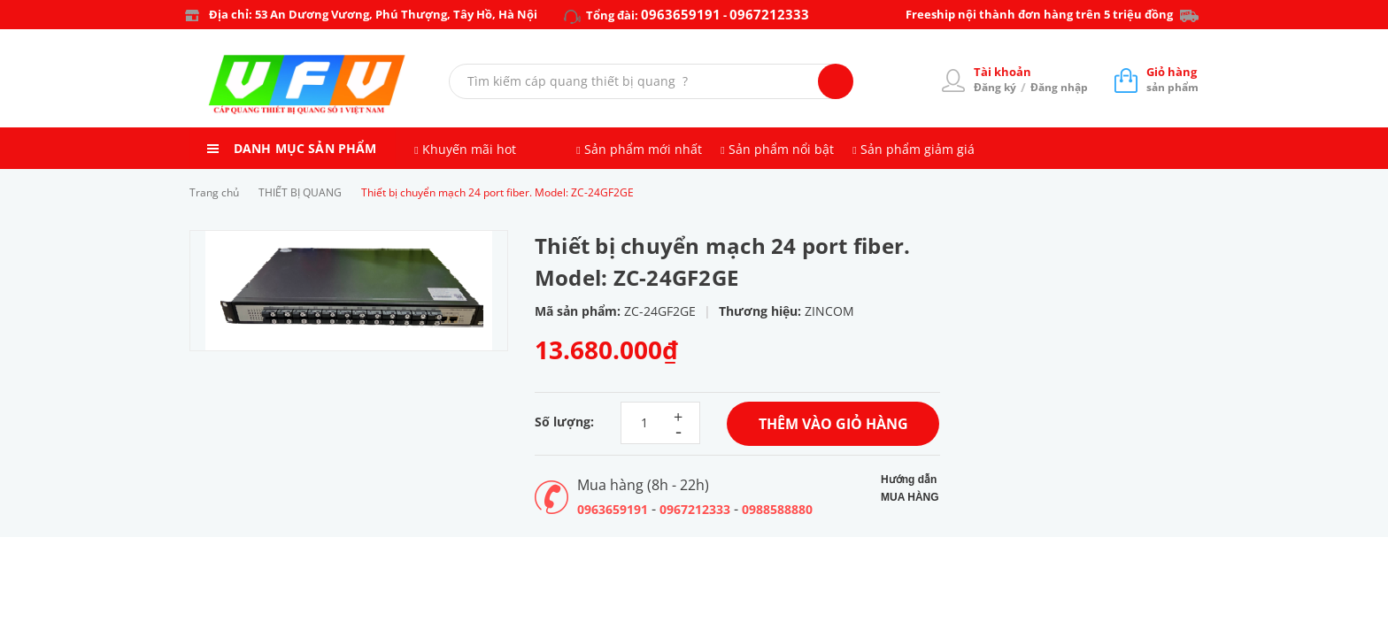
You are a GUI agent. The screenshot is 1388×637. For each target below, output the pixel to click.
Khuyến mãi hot (469, 149)
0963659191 (681, 14)
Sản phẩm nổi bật (781, 149)
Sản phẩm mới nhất (643, 149)
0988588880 (777, 509)
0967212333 (769, 14)
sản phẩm (1172, 79)
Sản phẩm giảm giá (917, 149)
